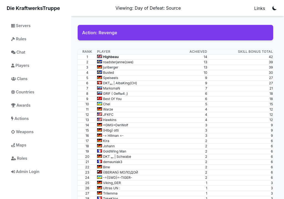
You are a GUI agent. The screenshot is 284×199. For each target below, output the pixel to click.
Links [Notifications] (259, 8)
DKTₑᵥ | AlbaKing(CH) (120, 83)
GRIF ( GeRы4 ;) (115, 93)
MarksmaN (111, 88)
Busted (108, 72)
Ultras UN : (111, 188)
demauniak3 (112, 162)
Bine (106, 167)
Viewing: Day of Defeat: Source (148, 8)
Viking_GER (112, 183)
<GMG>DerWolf (115, 125)
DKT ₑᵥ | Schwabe (117, 157)
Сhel (106, 104)
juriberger (110, 67)
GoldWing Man (114, 151)
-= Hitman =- (113, 135)
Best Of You (112, 99)
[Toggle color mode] (274, 8)
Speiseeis (110, 78)
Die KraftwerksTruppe (33, 8)
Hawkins (109, 120)
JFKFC (108, 114)
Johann (109, 146)
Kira (106, 141)
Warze (108, 109)
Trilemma (110, 193)
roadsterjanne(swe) (118, 62)
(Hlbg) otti (111, 130)
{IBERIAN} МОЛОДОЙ (120, 172)
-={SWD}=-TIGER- (117, 178)
